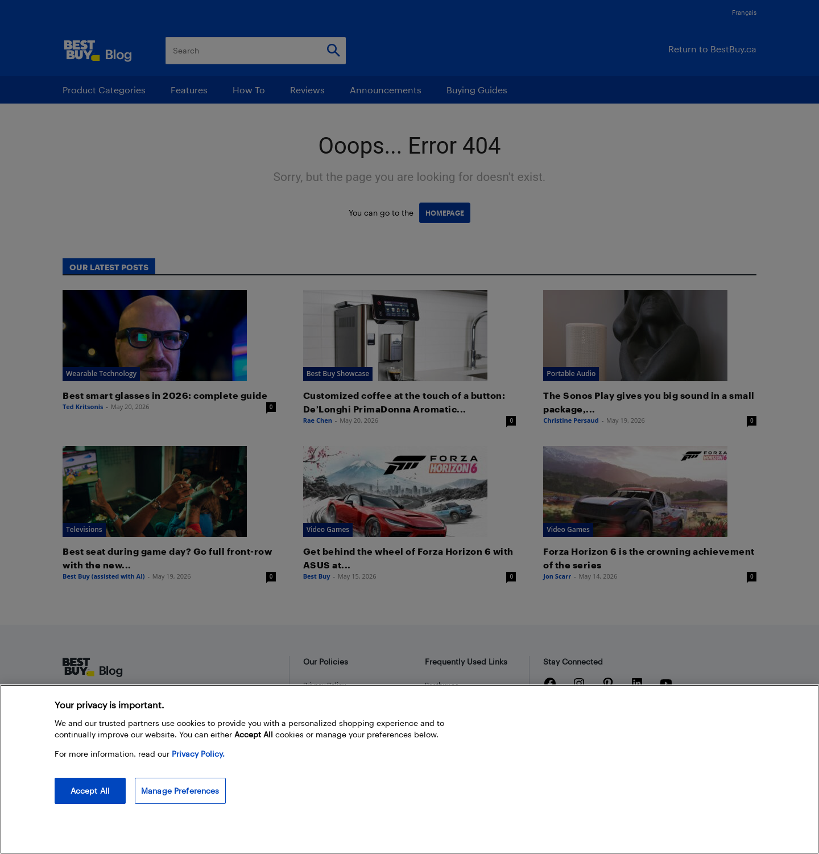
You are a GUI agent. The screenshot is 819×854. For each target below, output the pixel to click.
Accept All (90, 790)
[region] (409, 769)
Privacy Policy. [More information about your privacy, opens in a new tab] (198, 753)
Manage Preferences (180, 790)
